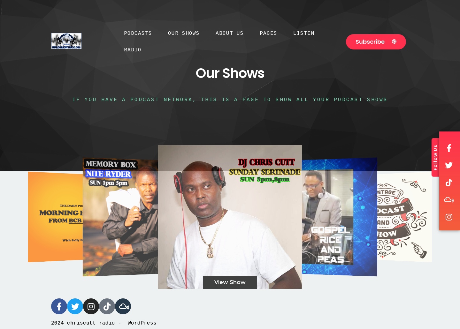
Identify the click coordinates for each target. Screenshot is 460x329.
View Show (230, 282)
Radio (133, 50)
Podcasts (138, 33)
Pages (268, 33)
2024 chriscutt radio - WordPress (104, 323)
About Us (230, 33)
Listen (303, 33)
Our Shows (184, 33)
